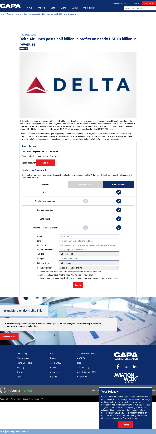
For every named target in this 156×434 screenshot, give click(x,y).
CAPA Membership (30, 177)
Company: (41, 258)
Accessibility (4, 399)
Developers (21, 372)
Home (2, 14)
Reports (18, 14)
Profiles (53, 367)
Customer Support (120, 3)
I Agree (125, 424)
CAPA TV (81, 358)
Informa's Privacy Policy (126, 404)
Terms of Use (39, 399)
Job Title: (41, 254)
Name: (40, 236)
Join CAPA (149, 3)
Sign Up (78, 285)
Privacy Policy (74, 271)
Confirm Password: (45, 249)
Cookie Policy (28, 399)
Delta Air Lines (26, 121)
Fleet (79, 363)
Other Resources (90, 7)
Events (64, 7)
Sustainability (83, 367)
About (75, 7)
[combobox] (140, 8)
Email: (40, 241)
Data (53, 7)
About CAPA (55, 363)
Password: (41, 245)
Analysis (41, 7)
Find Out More (9, 336)
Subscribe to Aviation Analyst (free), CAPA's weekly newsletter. (65, 275)
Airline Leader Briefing (86, 353)
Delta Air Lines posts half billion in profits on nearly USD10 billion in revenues (50, 14)
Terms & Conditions (92, 271)
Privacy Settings (130, 418)
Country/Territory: (44, 267)
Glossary (20, 367)
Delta (31, 139)
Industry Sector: (44, 263)
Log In (136, 3)
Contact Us (82, 376)
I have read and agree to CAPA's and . (69, 271)
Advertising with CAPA (86, 372)
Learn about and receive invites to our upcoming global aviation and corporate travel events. (78, 278)
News (29, 7)
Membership (22, 353)
